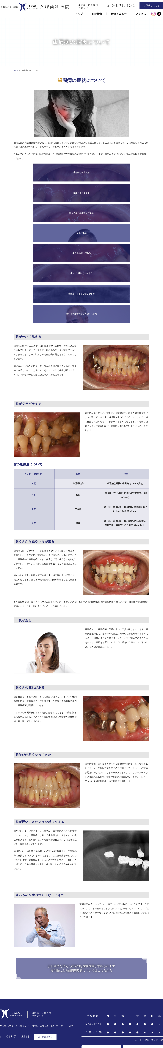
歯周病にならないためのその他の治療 (110, 1029)
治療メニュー (118, 14)
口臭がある (132, 172)
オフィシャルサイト (101, 934)
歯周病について (18, 1029)
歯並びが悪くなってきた (64, 194)
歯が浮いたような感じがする (98, 194)
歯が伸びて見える (30, 172)
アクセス (140, 14)
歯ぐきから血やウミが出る (98, 172)
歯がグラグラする (64, 172)
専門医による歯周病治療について (71, 1029)
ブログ (104, 1023)
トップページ (62, 1023)
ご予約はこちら (151, 6)
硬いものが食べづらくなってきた (132, 194)
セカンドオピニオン (143, 1029)
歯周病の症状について (39, 1029)
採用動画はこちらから (122, 943)
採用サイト (143, 934)
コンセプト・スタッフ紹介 (85, 1023)
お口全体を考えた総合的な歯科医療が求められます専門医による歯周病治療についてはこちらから (81, 852)
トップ (78, 14)
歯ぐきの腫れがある (30, 194)
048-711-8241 (119, 6)
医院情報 (96, 14)
